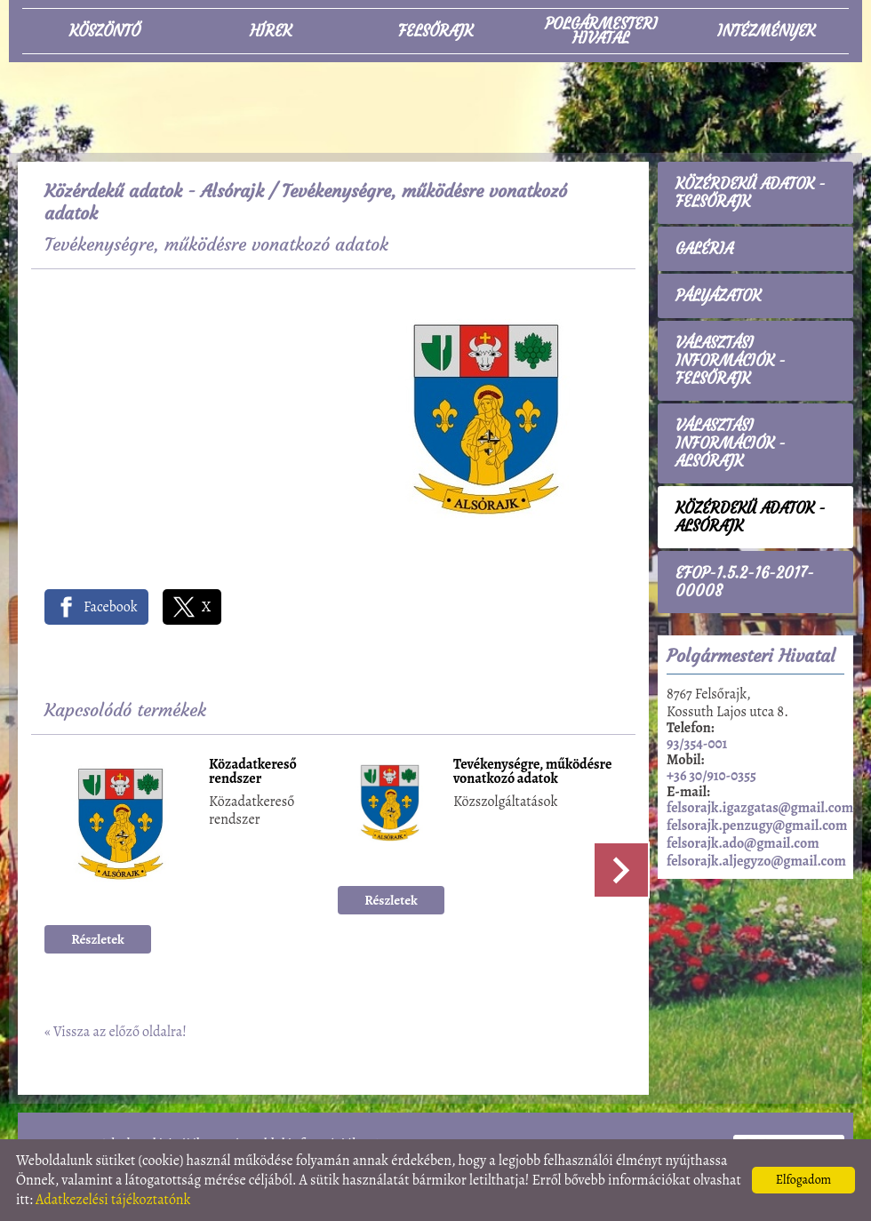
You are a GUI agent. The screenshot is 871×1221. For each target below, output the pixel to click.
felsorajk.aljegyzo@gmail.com (756, 861)
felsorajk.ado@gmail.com (743, 843)
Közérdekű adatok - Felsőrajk (750, 192)
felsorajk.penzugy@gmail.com (757, 825)
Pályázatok (718, 296)
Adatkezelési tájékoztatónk (113, 1199)
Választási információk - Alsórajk (730, 443)
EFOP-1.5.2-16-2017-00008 (744, 582)
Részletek (97, 939)
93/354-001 (697, 744)
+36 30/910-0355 (711, 776)
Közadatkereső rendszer (253, 772)
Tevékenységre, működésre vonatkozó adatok (532, 772)
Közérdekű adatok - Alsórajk (154, 191)
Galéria (704, 249)
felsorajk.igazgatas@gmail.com (760, 808)
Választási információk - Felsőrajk (730, 360)
